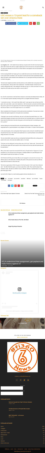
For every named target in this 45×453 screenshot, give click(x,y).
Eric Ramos (4, 20)
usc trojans (10, 180)
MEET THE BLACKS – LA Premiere (16, 415)
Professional (3, 430)
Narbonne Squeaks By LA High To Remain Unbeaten (20, 402)
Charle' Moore (4, 265)
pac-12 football (35, 178)
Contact (25, 449)
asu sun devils (16, 178)
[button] (43, 7)
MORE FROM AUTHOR (16, 210)
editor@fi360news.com (25, 376)
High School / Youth (5, 432)
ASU (5, 178)
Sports (2, 12)
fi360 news (29, 178)
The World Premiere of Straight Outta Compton (19, 408)
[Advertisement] (22, 3)
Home (2, 10)
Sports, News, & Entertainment (34, 449)
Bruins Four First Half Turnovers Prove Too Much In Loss (34, 194)
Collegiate (5, 12)
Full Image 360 (4, 315)
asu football (10, 178)
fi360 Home (7, 449)
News (2, 436)
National (3, 441)
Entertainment (4, 434)
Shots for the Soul (5, 443)
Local (2, 439)
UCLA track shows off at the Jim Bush (18, 219)
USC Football (3, 180)
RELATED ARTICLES (5, 210)
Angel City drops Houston (15, 226)
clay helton (23, 178)
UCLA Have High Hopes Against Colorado (10, 193)
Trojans (40, 178)
